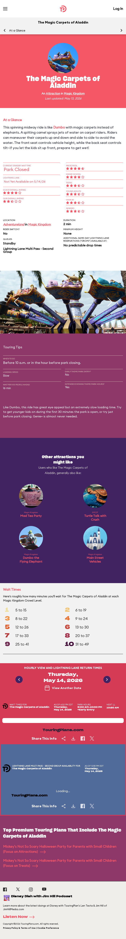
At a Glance (17, 30)
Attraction (53, 93)
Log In (118, 8)
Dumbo (59, 127)
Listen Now (20, 917)
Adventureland (13, 224)
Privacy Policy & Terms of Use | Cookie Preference (31, 928)
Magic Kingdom (74, 93)
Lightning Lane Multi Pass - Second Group (28, 250)
